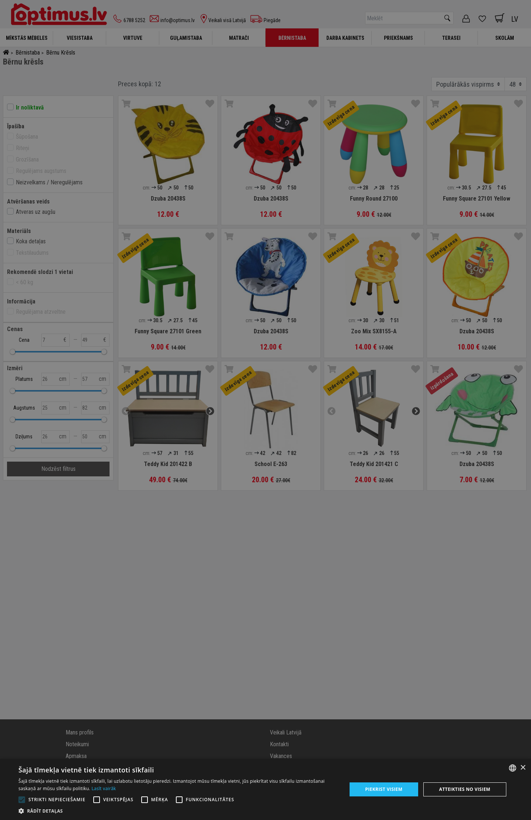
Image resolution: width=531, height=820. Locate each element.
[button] (177, 810)
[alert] (265, 410)
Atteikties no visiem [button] (464, 789)
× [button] (522, 768)
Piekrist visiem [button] (383, 789)
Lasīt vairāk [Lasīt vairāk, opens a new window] (103, 788)
